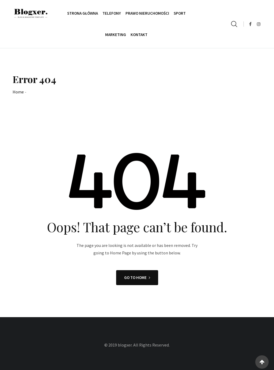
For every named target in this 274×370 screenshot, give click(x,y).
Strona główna (82, 13)
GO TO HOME (137, 277)
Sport (180, 13)
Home (18, 92)
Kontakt (139, 34)
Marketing (115, 34)
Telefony (111, 13)
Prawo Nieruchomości (147, 13)
